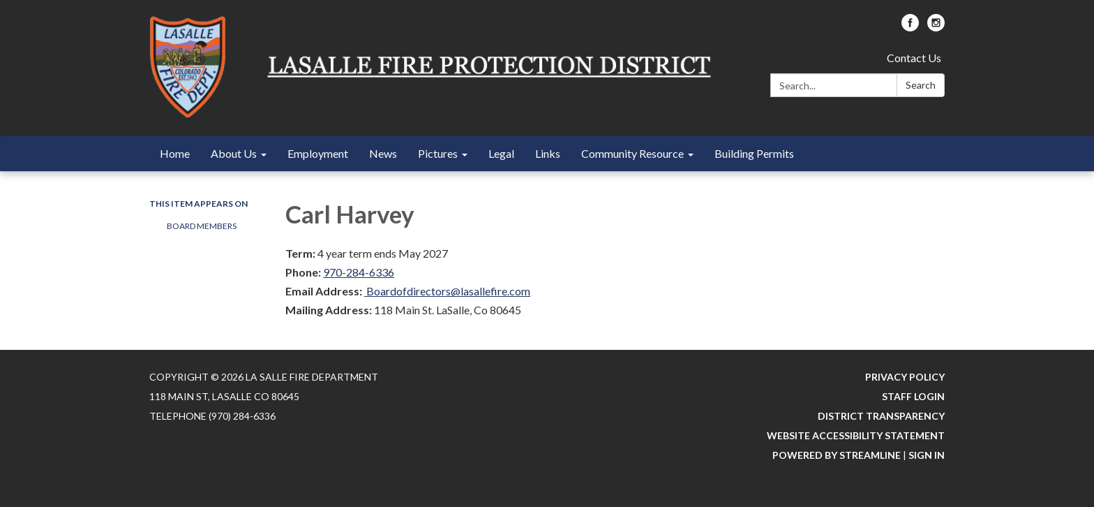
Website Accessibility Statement (856, 435)
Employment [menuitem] (317, 153)
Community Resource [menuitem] (632, 153)
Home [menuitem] (175, 153)
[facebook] (910, 27)
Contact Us (914, 57)
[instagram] (936, 27)
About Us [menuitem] (234, 153)
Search (921, 85)
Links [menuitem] (547, 153)
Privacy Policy (905, 377)
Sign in (926, 455)
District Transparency (881, 416)
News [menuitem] (383, 153)
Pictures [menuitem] (438, 153)
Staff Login (913, 396)
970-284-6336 (358, 272)
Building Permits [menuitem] (754, 153)
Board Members (202, 226)
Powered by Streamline (836, 455)
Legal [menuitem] (501, 153)
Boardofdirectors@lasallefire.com (447, 290)
